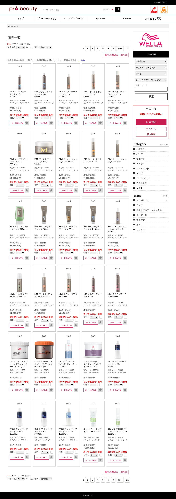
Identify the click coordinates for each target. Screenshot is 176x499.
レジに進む (151, 122)
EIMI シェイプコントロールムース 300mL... (19, 161)
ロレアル (140, 230)
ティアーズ (141, 215)
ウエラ (16, 26)
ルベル (139, 225)
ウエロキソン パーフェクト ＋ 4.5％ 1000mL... (19, 431)
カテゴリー (100, 18)
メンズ (139, 173)
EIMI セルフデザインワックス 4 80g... (68, 227)
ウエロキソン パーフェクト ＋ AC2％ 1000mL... (68, 431)
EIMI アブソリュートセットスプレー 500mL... (43, 94)
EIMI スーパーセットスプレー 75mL (117, 160)
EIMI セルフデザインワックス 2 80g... (43, 227)
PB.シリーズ (142, 200)
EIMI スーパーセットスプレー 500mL (92, 160)
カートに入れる (17, 123)
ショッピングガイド (73, 18)
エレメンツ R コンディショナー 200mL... (92, 430)
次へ (120, 48)
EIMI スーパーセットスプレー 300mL (68, 160)
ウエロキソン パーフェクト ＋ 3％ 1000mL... (117, 364)
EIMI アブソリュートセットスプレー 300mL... (19, 94)
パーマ (139, 154)
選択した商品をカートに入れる (116, 55)
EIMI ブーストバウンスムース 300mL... (43, 295)
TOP (9, 26)
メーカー (126, 18)
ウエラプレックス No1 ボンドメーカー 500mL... (68, 364)
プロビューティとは (47, 18)
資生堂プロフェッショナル (149, 210)
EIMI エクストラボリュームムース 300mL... (68, 94)
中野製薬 (140, 220)
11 (127, 48)
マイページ (151, 129)
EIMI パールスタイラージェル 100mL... (19, 295)
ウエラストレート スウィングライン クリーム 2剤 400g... (19, 364)
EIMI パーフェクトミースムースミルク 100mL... (117, 229)
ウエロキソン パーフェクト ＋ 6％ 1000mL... (43, 431)
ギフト (139, 188)
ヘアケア (140, 163)
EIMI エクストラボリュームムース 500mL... (92, 94)
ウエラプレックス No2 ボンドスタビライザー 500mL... (92, 364)
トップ (20, 18)
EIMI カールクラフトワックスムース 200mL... (117, 94)
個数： (13, 118)
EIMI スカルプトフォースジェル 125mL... (19, 227)
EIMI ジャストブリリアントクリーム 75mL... (43, 161)
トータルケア (142, 178)
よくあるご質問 (153, 18)
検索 (151, 96)
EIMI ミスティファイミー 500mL (117, 295)
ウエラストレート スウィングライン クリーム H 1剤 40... (43, 364)
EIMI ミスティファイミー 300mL (92, 295)
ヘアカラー (141, 149)
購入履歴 (151, 134)
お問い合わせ (161, 2)
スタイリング (142, 168)
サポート (140, 159)
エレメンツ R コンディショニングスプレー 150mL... (117, 431)
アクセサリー (142, 183)
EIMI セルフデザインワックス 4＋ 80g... (92, 227)
